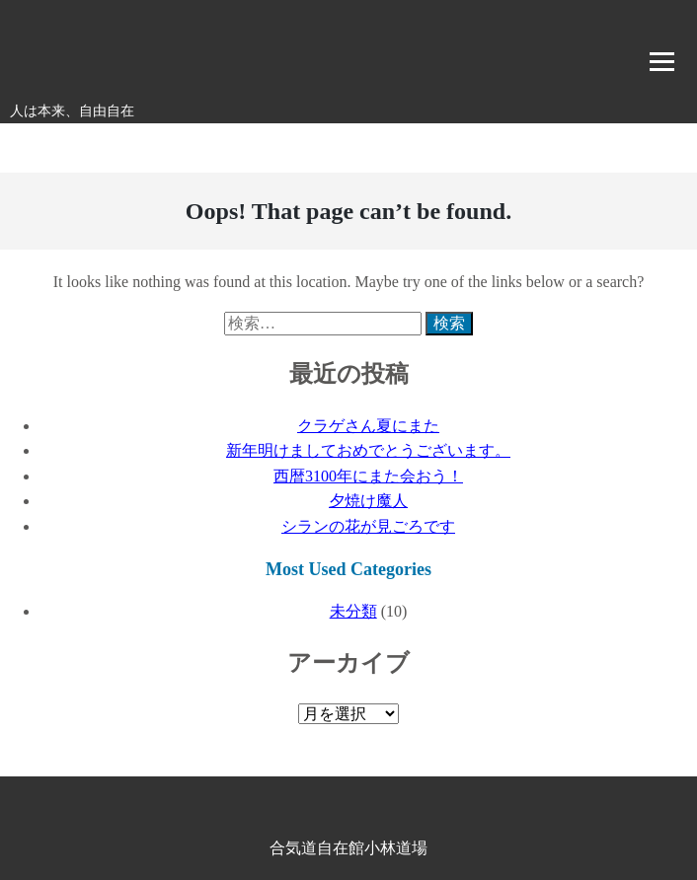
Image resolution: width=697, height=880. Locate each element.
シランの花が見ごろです (368, 526)
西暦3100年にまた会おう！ (368, 476)
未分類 (353, 611)
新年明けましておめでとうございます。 (368, 450)
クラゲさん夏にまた (368, 425)
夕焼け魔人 (368, 500)
